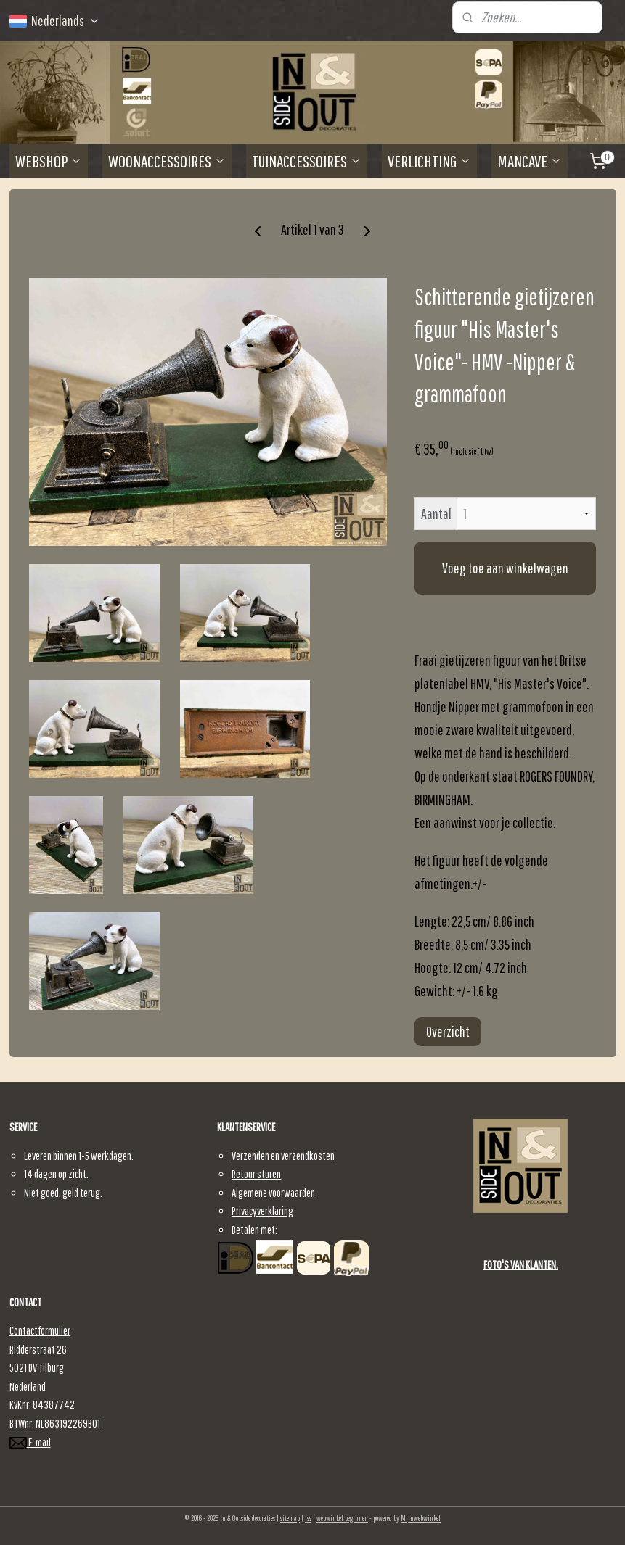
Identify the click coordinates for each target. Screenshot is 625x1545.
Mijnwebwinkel (421, 1518)
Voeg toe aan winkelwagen (505, 568)
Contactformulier (39, 1330)
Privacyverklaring (262, 1210)
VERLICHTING (429, 161)
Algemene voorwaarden (273, 1192)
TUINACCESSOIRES (306, 161)
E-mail (30, 1442)
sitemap (290, 1518)
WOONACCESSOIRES (167, 161)
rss (308, 1518)
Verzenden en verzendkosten (283, 1155)
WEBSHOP (48, 161)
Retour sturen (256, 1173)
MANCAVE (529, 161)
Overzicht (448, 1031)
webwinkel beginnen (342, 1518)
